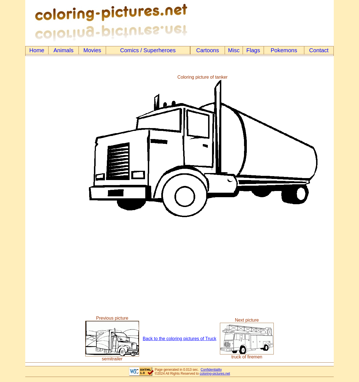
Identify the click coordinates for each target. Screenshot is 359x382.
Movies (92, 50)
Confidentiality (211, 370)
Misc (234, 50)
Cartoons (207, 50)
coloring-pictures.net (215, 374)
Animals (63, 50)
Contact (318, 50)
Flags (253, 50)
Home (36, 50)
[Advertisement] (48, 146)
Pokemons (284, 50)
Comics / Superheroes (148, 50)
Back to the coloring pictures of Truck (179, 338)
